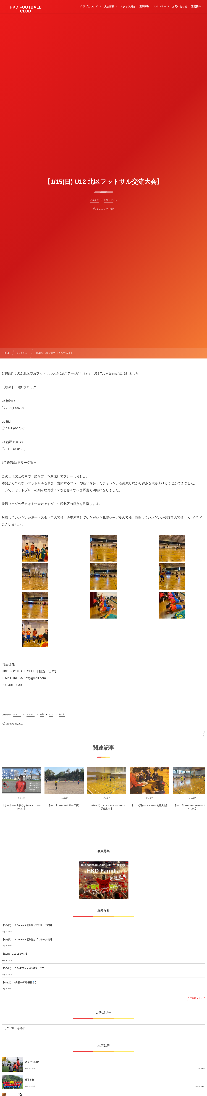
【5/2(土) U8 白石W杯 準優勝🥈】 (19, 982)
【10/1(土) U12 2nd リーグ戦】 (64, 807)
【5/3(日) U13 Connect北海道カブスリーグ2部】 (27, 925)
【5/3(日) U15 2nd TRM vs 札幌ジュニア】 (24, 968)
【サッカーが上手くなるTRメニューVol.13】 (21, 809)
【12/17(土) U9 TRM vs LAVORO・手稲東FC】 (106, 809)
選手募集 (29, 1079)
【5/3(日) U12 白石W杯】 (15, 953)
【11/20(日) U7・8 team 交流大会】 (149, 807)
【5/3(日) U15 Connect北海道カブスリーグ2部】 (27, 939)
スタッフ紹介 (32, 1062)
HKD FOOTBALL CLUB (25, 9)
